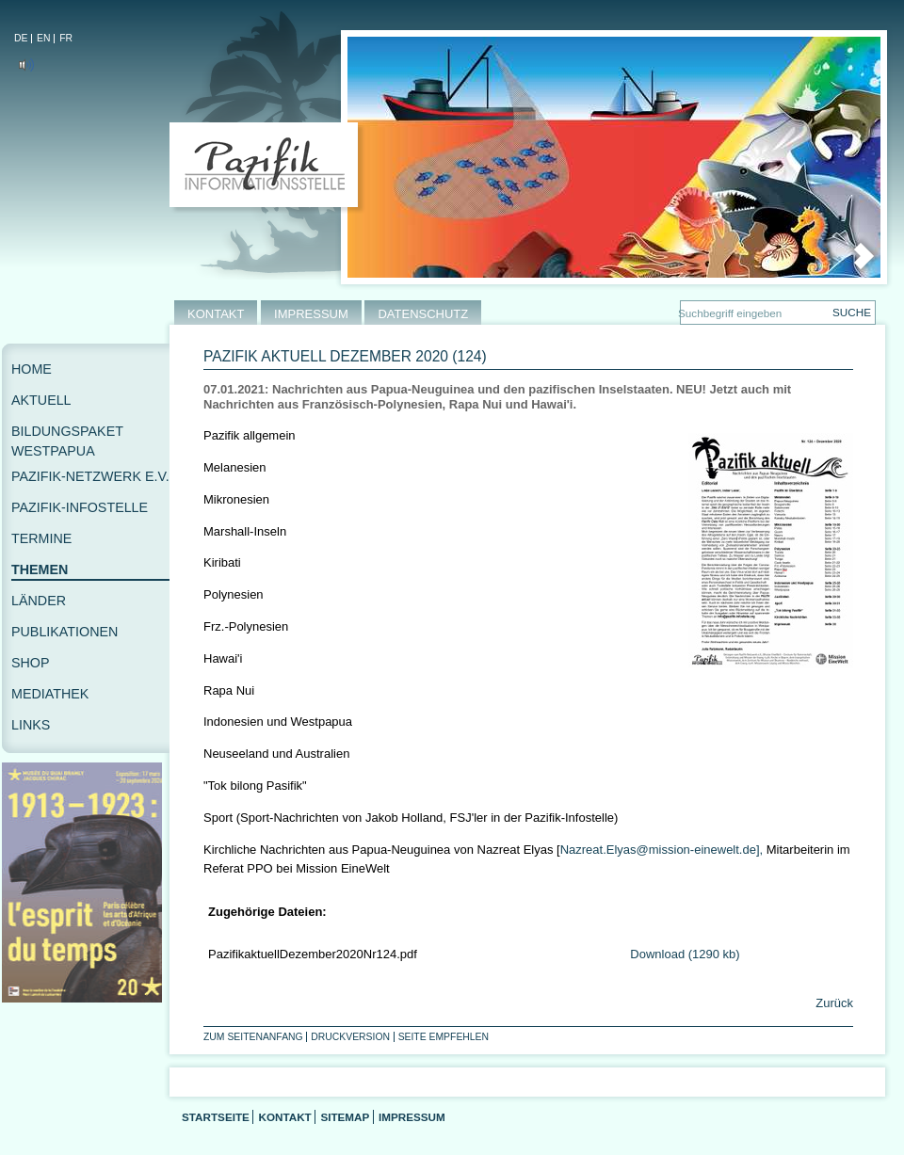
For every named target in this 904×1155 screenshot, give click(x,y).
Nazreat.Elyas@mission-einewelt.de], (662, 849)
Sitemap (344, 1117)
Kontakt (284, 1117)
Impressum (412, 1117)
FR (66, 38)
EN (43, 38)
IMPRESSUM (311, 314)
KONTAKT (215, 314)
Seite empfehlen (443, 1037)
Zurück (833, 1003)
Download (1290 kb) (684, 954)
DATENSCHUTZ (423, 314)
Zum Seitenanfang (253, 1037)
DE (20, 38)
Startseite (216, 1117)
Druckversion (350, 1037)
